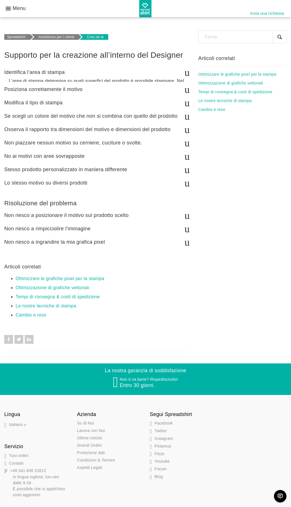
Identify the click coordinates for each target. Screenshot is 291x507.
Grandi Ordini (89, 441)
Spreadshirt (16, 37)
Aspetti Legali (89, 464)
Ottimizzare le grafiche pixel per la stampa (60, 274)
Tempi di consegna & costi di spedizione (58, 293)
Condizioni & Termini (96, 456)
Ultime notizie (89, 434)
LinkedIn (29, 335)
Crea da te (95, 37)
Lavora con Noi (91, 427)
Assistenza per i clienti (56, 37)
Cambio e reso (31, 311)
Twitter (18, 335)
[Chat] (280, 496)
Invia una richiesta (267, 13)
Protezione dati (91, 449)
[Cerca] (242, 36)
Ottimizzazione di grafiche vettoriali (52, 284)
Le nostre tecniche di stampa (46, 302)
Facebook (8, 335)
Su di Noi (85, 419)
